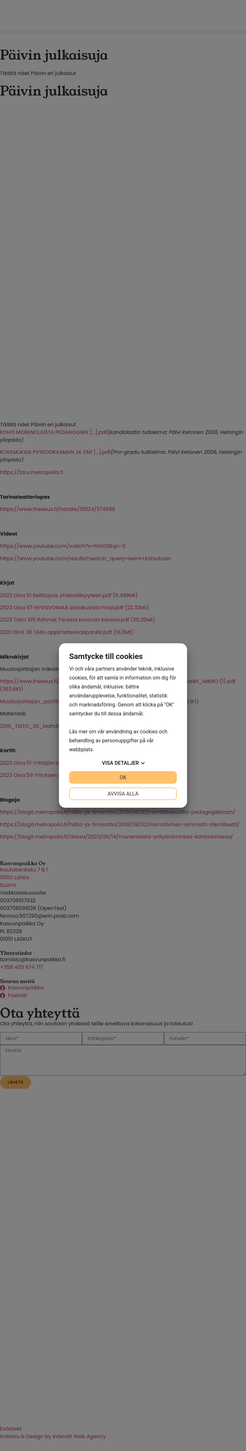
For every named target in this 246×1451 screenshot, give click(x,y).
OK (122, 777)
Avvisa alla (123, 794)
